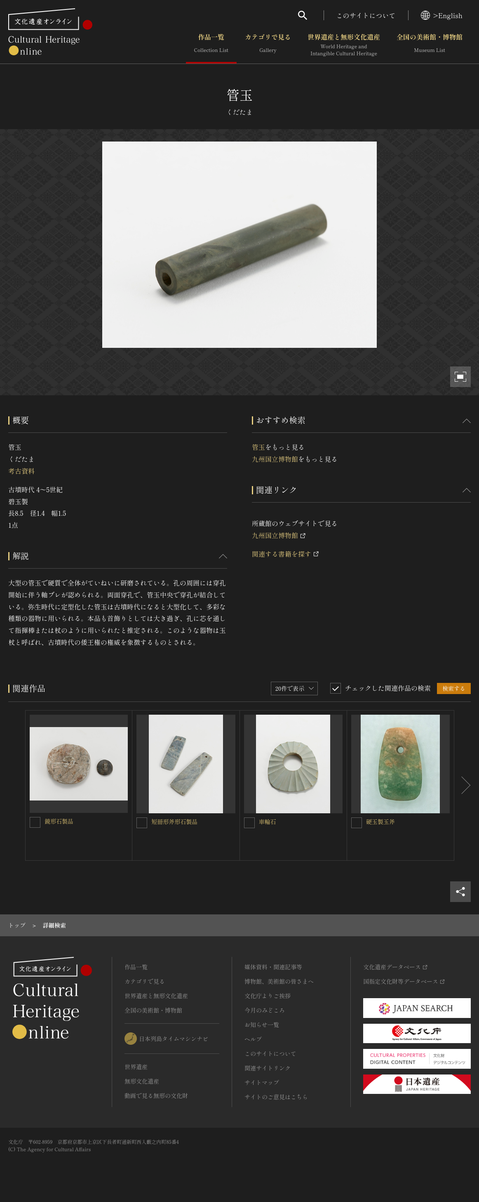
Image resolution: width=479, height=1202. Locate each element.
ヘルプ (253, 1039)
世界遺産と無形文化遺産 (344, 45)
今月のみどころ (264, 1010)
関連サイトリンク (267, 1068)
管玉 (258, 447)
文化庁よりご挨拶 (267, 996)
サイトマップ (261, 1082)
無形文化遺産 (141, 1081)
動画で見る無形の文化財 (156, 1095)
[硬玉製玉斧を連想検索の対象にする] (356, 822)
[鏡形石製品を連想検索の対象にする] (35, 822)
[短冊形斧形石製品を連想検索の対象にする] (141, 822)
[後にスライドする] (462, 785)
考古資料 (21, 471)
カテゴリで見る (268, 45)
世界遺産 (136, 1067)
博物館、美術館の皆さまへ (279, 981)
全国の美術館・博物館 (430, 45)
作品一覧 (211, 45)
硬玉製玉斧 (380, 821)
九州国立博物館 (275, 459)
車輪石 (267, 821)
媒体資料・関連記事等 (273, 967)
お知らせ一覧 (261, 1024)
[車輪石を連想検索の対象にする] (249, 822)
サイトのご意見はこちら (276, 1097)
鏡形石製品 (59, 821)
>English (442, 15)
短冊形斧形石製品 (174, 821)
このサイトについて (366, 15)
